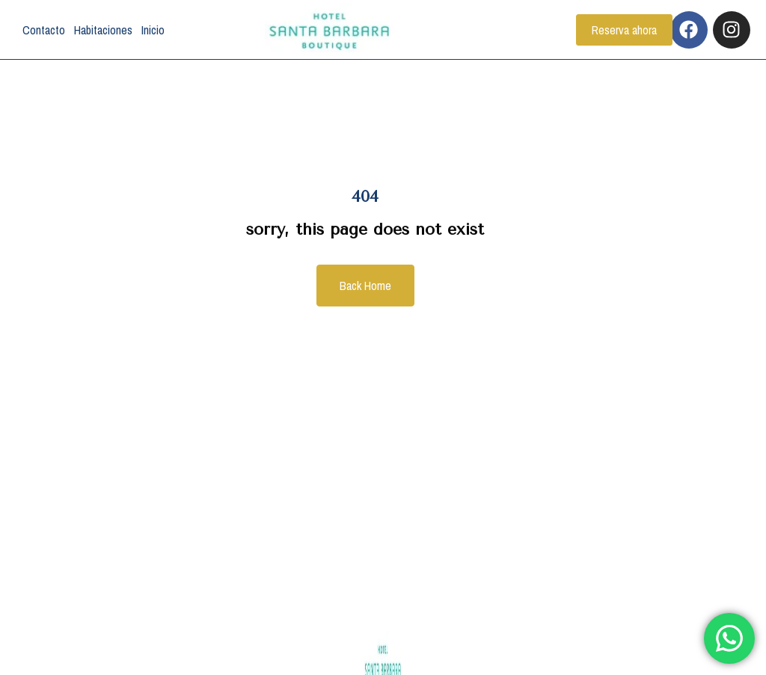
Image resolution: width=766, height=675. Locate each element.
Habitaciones (103, 30)
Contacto (43, 30)
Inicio (153, 30)
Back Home (365, 285)
